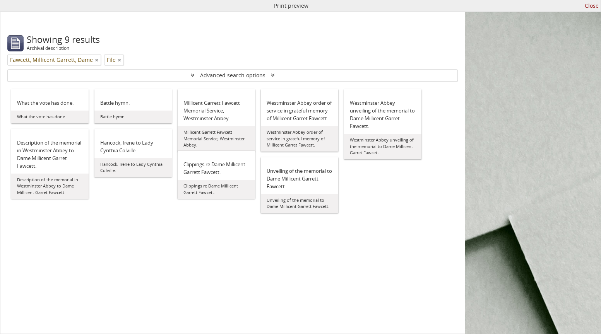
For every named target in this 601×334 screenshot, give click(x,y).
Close (592, 5)
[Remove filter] (96, 60)
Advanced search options (233, 75)
